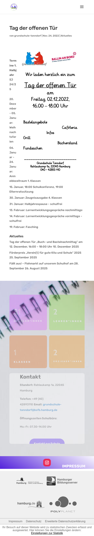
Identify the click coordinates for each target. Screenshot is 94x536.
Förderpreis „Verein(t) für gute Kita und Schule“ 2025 (45, 252)
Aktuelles (66, 35)
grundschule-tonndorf (27, 35)
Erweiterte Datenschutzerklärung (65, 521)
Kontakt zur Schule (47, 443)
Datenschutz (33, 521)
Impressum (15, 521)
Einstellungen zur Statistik (47, 533)
